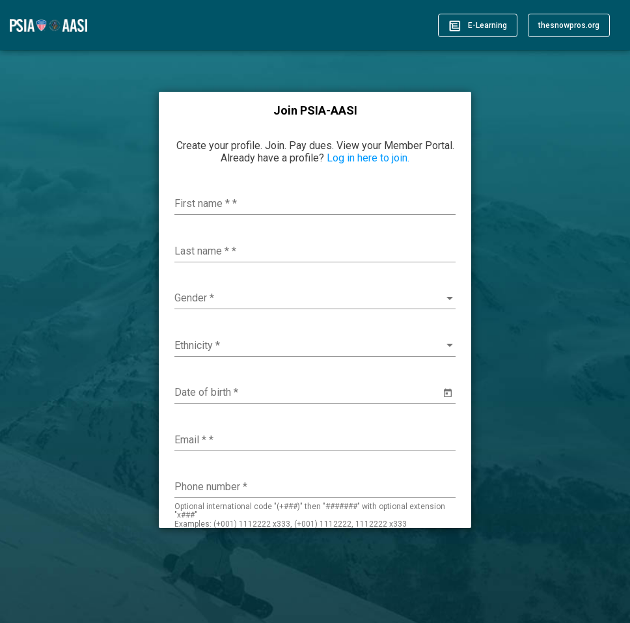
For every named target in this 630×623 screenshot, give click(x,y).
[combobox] (315, 298)
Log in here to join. (368, 158)
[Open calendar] (448, 393)
